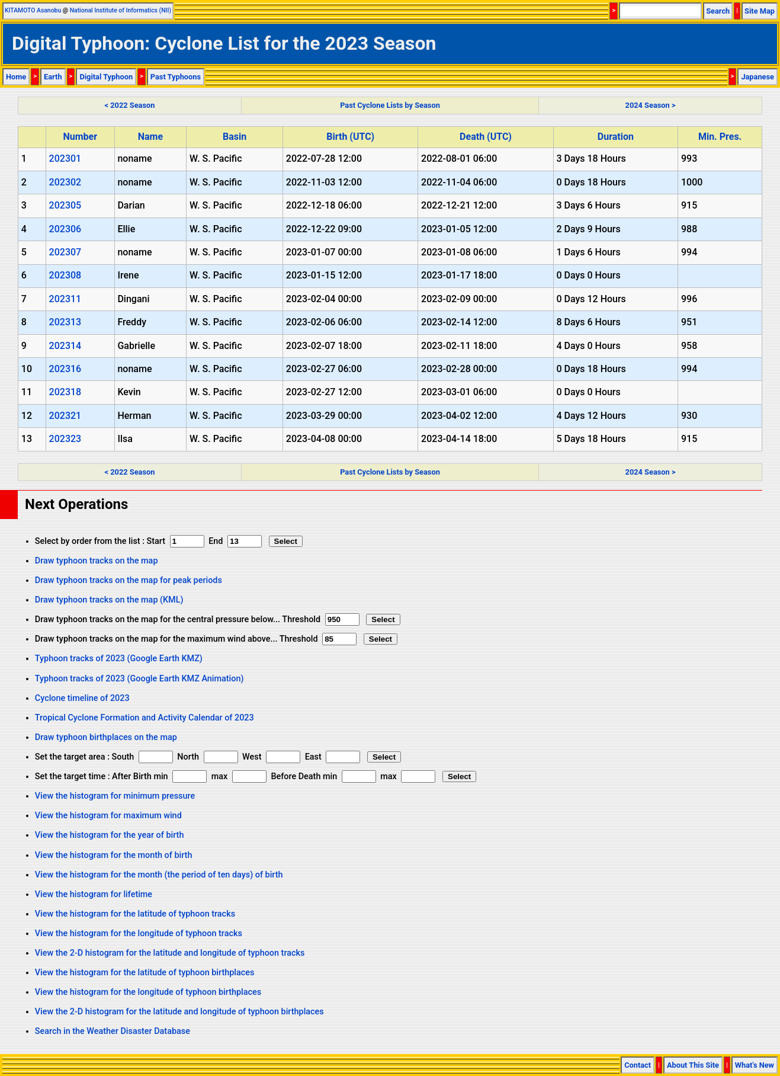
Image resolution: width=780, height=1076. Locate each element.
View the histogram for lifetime (93, 894)
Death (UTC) (486, 136)
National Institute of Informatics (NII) (120, 10)
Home (16, 76)
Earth (53, 76)
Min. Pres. (720, 136)
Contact (637, 1065)
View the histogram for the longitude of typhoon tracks (138, 933)
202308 (65, 275)
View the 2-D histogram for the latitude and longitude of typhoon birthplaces (179, 1012)
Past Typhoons (175, 76)
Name (150, 136)
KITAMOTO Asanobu (33, 10)
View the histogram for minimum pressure (115, 796)
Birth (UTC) (350, 136)
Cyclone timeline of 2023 (82, 698)
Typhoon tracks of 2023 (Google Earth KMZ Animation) (139, 679)
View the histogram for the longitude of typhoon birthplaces (148, 992)
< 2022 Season (130, 105)
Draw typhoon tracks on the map (96, 561)
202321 (65, 415)
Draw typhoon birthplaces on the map (106, 737)
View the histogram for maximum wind (108, 816)
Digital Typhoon (106, 76)
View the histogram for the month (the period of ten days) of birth (159, 875)
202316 (65, 368)
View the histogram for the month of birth (113, 855)
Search (718, 11)
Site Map (759, 11)
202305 (65, 205)
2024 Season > (650, 105)
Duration (616, 136)
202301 (65, 158)
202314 (65, 345)
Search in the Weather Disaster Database (112, 1031)
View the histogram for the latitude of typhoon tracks (135, 914)
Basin (234, 136)
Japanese (757, 76)
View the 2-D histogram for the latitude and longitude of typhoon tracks (170, 953)
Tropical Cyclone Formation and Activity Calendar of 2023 (144, 718)
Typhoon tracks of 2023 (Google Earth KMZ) (119, 659)
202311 (65, 299)
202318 (65, 392)
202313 (65, 322)
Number (80, 136)
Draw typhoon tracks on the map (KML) (109, 600)
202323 (65, 438)
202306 (65, 229)
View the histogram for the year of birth (109, 835)
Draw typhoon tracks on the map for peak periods (128, 580)
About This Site (693, 1065)
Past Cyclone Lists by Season (390, 105)
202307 (65, 252)
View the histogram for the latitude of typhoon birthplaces (145, 973)
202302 (65, 182)
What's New (754, 1065)
